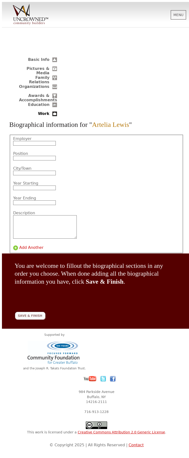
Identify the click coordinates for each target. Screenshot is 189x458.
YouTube (90, 383)
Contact (136, 449)
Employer (22, 139)
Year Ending (24, 198)
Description (24, 213)
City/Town (22, 168)
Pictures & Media (38, 70)
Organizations (34, 86)
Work (43, 113)
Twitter (103, 383)
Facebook (113, 383)
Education (38, 104)
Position (20, 153)
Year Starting (25, 183)
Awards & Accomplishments (38, 97)
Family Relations (39, 79)
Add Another (31, 252)
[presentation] (52, 299)
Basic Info (38, 59)
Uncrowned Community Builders (30, 14)
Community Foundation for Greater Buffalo (54, 356)
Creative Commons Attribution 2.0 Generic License (121, 437)
